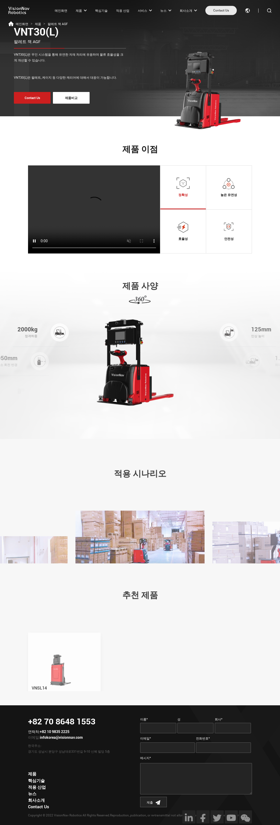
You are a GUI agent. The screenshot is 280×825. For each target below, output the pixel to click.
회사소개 (186, 10)
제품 (79, 10)
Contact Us (221, 10)
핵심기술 (101, 10)
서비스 (142, 10)
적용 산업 (122, 10)
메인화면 (61, 10)
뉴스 (163, 10)
